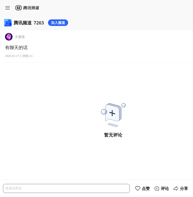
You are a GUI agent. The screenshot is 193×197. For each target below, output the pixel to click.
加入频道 (58, 22)
